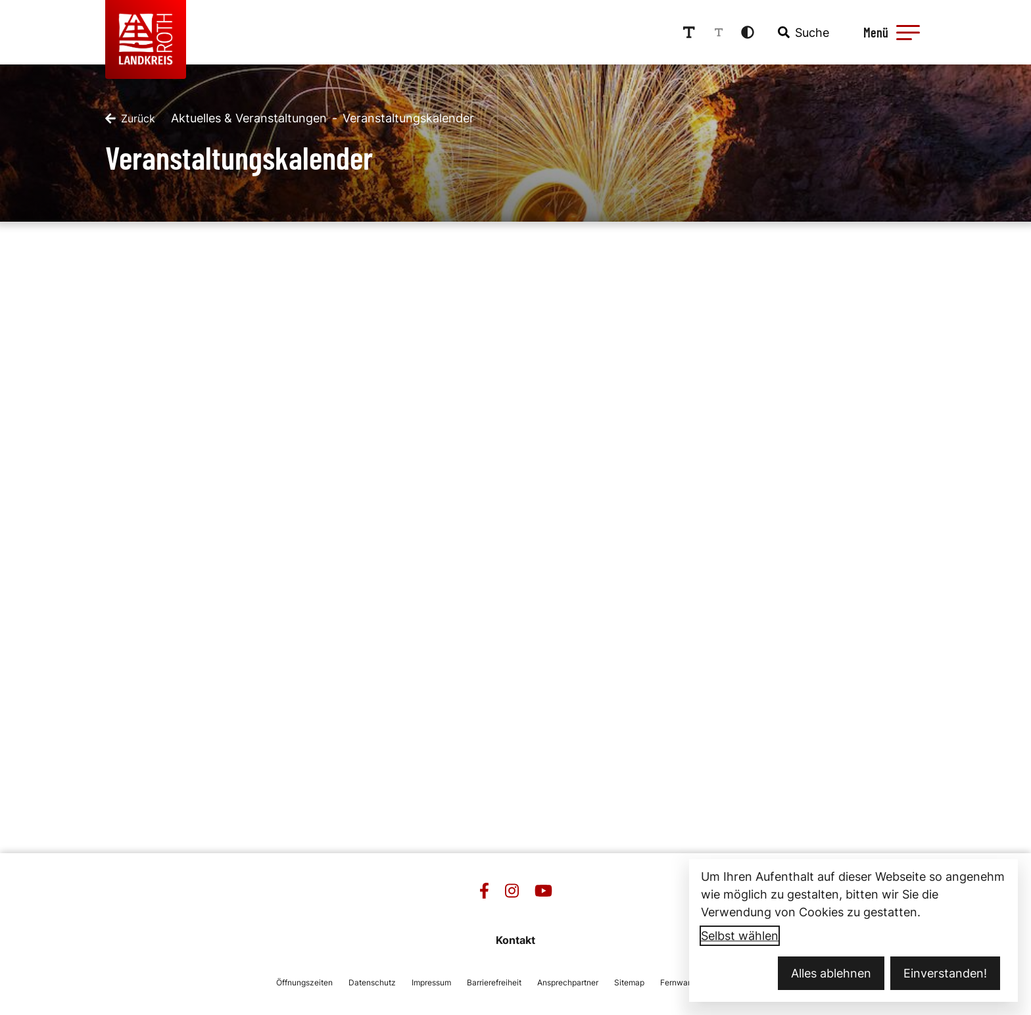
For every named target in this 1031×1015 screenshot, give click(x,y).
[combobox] (802, 32)
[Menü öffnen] (889, 32)
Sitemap (629, 982)
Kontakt (515, 940)
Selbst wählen (740, 936)
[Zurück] (130, 118)
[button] (908, 32)
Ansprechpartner (567, 982)
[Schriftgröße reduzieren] (718, 32)
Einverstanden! (945, 973)
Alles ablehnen (831, 973)
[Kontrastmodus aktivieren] (747, 32)
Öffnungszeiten (304, 982)
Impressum (431, 982)
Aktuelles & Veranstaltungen (249, 118)
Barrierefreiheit (494, 982)
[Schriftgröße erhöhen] (689, 32)
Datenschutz (372, 982)
